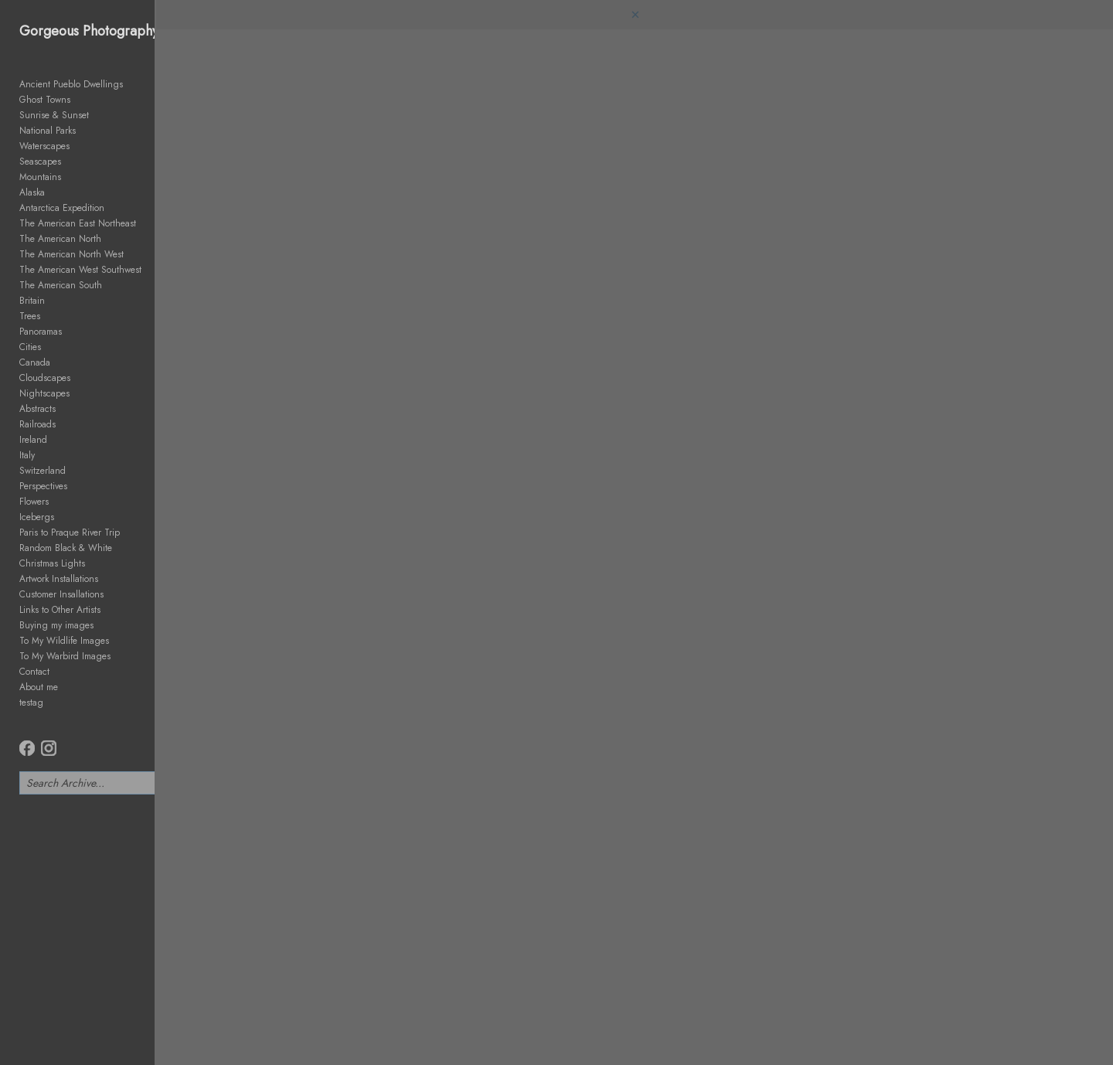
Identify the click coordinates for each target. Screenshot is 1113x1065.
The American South (60, 285)
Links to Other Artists (59, 610)
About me (38, 687)
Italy (27, 455)
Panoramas (40, 332)
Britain (32, 301)
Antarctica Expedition (61, 208)
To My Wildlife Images (64, 641)
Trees (29, 316)
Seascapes (40, 161)
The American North (60, 239)
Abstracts (37, 409)
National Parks (47, 131)
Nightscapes (44, 393)
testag (31, 702)
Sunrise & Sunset (54, 115)
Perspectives (43, 486)
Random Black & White (65, 548)
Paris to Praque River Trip (69, 532)
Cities (30, 347)
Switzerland (42, 471)
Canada (34, 362)
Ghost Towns (44, 100)
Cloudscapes (44, 378)
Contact (34, 672)
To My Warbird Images (65, 656)
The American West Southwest (80, 270)
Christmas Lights (52, 563)
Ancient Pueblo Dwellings (71, 84)
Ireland (33, 440)
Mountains (40, 177)
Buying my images (56, 625)
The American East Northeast (77, 223)
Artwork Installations (58, 579)
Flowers (34, 502)
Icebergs (36, 517)
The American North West (71, 254)
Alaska (32, 192)
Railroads (37, 424)
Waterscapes (44, 146)
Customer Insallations (61, 594)
